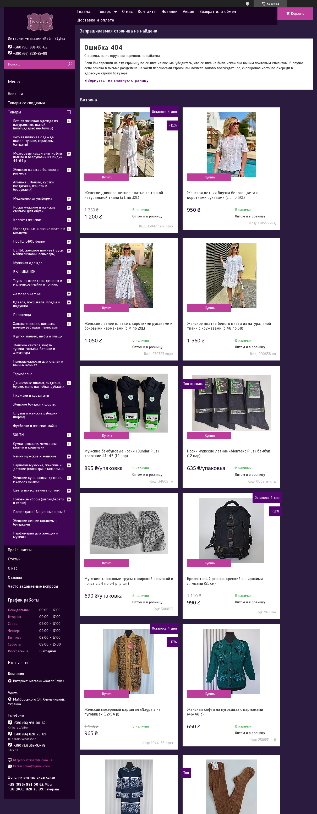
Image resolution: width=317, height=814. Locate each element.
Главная (84, 11)
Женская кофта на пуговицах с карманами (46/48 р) (111, 595)
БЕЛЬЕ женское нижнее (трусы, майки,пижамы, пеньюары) (38, 252)
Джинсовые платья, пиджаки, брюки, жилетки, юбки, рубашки (38, 385)
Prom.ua (181, 804)
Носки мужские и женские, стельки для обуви (34, 209)
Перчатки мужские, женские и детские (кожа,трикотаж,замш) (38, 467)
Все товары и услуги (285, 643)
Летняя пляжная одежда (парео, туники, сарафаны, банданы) (33, 141)
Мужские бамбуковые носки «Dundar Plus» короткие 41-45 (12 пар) (196, 330)
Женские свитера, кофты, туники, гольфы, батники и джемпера (34, 349)
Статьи (14, 559)
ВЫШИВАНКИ (24, 272)
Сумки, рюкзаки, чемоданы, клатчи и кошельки (35, 445)
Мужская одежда (27, 263)
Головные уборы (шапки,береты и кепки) (38, 501)
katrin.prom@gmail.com (31, 766)
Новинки (170, 11)
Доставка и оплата (95, 20)
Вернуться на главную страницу (118, 80)
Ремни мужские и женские (34, 456)
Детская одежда (27, 293)
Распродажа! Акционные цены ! (39, 512)
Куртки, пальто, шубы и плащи (37, 336)
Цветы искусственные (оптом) (37, 490)
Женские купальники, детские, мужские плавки (37, 480)
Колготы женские (27, 220)
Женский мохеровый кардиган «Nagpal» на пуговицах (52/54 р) (271, 463)
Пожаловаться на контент (158, 809)
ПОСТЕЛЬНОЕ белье (29, 241)
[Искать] (70, 64)
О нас (127, 11)
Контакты (147, 11)
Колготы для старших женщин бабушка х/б (270, 595)
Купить (101, 177)
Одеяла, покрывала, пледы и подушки (36, 304)
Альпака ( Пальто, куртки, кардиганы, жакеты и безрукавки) (33, 186)
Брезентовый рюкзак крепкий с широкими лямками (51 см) (192, 463)
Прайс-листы (20, 550)
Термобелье (22, 374)
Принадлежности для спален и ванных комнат (38, 363)
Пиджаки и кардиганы (31, 395)
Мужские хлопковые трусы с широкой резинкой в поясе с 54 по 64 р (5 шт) (115, 465)
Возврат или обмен (217, 11)
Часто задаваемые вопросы (33, 586)
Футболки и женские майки (35, 426)
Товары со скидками (26, 103)
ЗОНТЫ (18, 435)
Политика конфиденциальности (203, 809)
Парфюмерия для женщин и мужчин (35, 535)
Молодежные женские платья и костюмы (39, 231)
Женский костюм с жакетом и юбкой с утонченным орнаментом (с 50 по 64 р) (196, 598)
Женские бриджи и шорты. (34, 404)
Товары (105, 11)
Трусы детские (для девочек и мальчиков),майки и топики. (37, 282)
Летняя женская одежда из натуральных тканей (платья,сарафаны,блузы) (35, 124)
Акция (188, 11)
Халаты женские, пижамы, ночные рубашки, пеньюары (35, 325)
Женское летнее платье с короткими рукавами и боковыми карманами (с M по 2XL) (273, 197)
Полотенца (22, 315)
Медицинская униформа (32, 198)
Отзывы (15, 577)
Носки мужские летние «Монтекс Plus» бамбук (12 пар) (272, 330)
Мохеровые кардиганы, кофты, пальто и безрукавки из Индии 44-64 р (38, 157)
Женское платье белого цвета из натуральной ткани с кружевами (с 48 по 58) (115, 333)
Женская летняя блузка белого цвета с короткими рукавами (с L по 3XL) (196, 197)
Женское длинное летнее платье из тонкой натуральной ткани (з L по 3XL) (116, 197)
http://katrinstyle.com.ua (32, 760)
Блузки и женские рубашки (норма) (35, 415)
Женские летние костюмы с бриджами (35, 522)
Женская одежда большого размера (36, 171)
